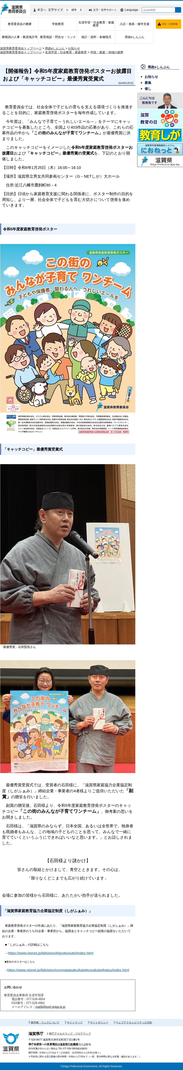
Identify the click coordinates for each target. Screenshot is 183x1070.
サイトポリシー (99, 1022)
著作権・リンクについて (45, 1022)
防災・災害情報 (170, 24)
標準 (71, 9)
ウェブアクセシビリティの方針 (134, 1022)
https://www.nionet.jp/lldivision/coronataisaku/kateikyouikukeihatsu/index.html (68, 970)
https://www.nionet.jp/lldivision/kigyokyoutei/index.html (50, 953)
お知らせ (74, 48)
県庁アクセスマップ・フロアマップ (70, 1033)
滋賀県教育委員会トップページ (21, 48)
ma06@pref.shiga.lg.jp (50, 1006)
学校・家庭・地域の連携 (106, 52)
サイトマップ (75, 1022)
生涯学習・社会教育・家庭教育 (66, 52)
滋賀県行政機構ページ (73, 1044)
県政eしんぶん (55, 48)
